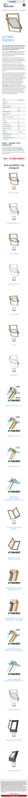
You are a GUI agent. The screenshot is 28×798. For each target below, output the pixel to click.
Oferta (10, 10)
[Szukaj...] (20, 1)
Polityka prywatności (14, 793)
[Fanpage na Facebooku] (14, 2)
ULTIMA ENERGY (22, 10)
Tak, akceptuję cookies (14, 795)
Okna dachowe (15, 10)
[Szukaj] (23, 1)
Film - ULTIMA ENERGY (14, 158)
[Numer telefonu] (9, 1)
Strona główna (4, 10)
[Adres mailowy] (10, 1)
